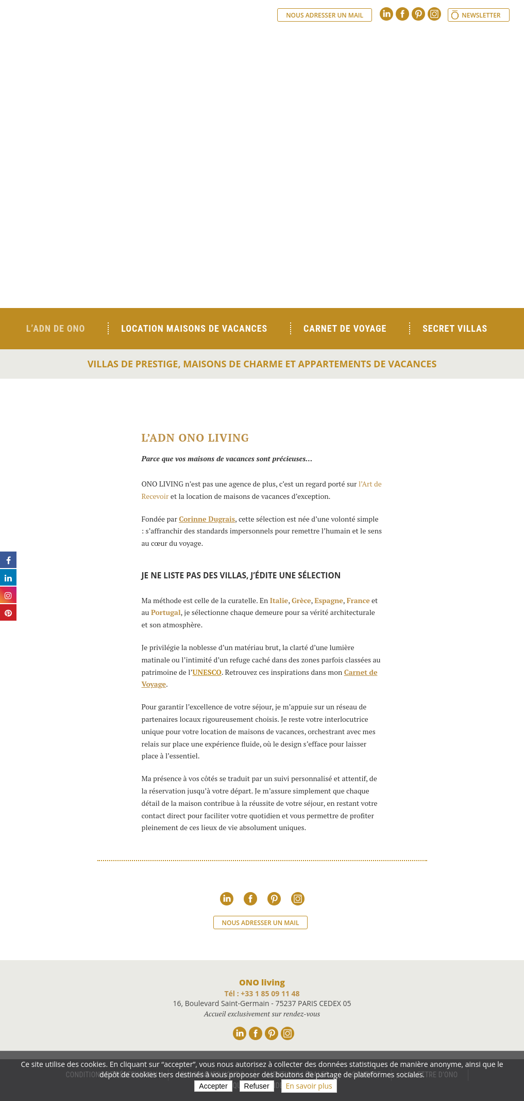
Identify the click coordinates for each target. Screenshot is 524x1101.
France (358, 600)
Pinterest (418, 14)
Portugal (166, 612)
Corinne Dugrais (207, 519)
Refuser (256, 1086)
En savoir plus (309, 1086)
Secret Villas (454, 328)
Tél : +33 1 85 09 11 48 (261, 993)
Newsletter (481, 15)
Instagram (434, 14)
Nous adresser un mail (324, 15)
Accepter (213, 1086)
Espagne (328, 600)
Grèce (301, 600)
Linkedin (386, 14)
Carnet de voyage (344, 328)
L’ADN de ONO (55, 328)
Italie (279, 600)
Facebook (402, 14)
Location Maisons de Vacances (194, 328)
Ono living (138, 57)
